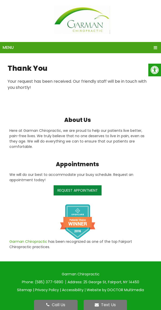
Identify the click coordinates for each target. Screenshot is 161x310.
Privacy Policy (47, 289)
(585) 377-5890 (49, 282)
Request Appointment (77, 190)
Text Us (105, 305)
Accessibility (73, 289)
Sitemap (24, 289)
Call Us (55, 305)
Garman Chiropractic (28, 241)
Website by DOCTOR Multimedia (115, 289)
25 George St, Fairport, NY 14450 (111, 282)
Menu (8, 47)
